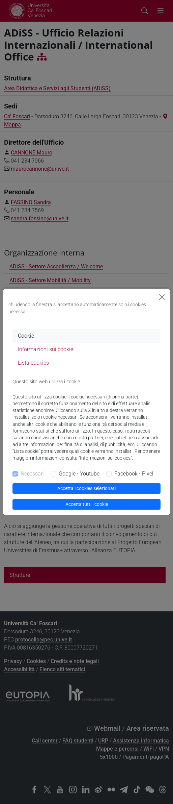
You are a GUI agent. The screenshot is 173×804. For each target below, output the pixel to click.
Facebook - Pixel (133, 473)
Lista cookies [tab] (33, 363)
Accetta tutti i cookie (86, 504)
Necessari (32, 473)
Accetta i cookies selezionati (86, 488)
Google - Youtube (79, 473)
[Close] (161, 297)
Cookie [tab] (26, 336)
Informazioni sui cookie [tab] (45, 349)
